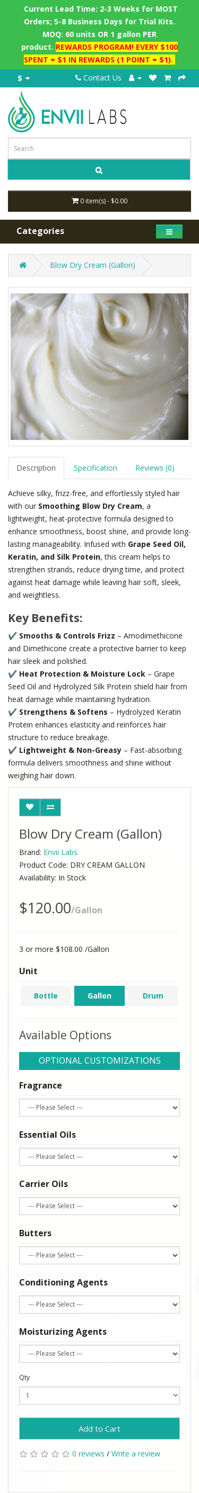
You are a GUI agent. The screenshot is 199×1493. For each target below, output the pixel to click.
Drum (153, 996)
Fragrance (40, 1085)
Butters (35, 1233)
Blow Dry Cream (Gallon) (92, 265)
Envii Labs (60, 852)
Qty (24, 1377)
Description (36, 468)
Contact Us (98, 78)
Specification (95, 468)
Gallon (99, 996)
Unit (28, 971)
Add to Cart (99, 1428)
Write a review (135, 1454)
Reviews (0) (155, 468)
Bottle (46, 996)
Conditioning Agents (63, 1282)
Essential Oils (47, 1134)
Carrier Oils (43, 1184)
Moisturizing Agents (63, 1331)
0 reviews (88, 1454)
